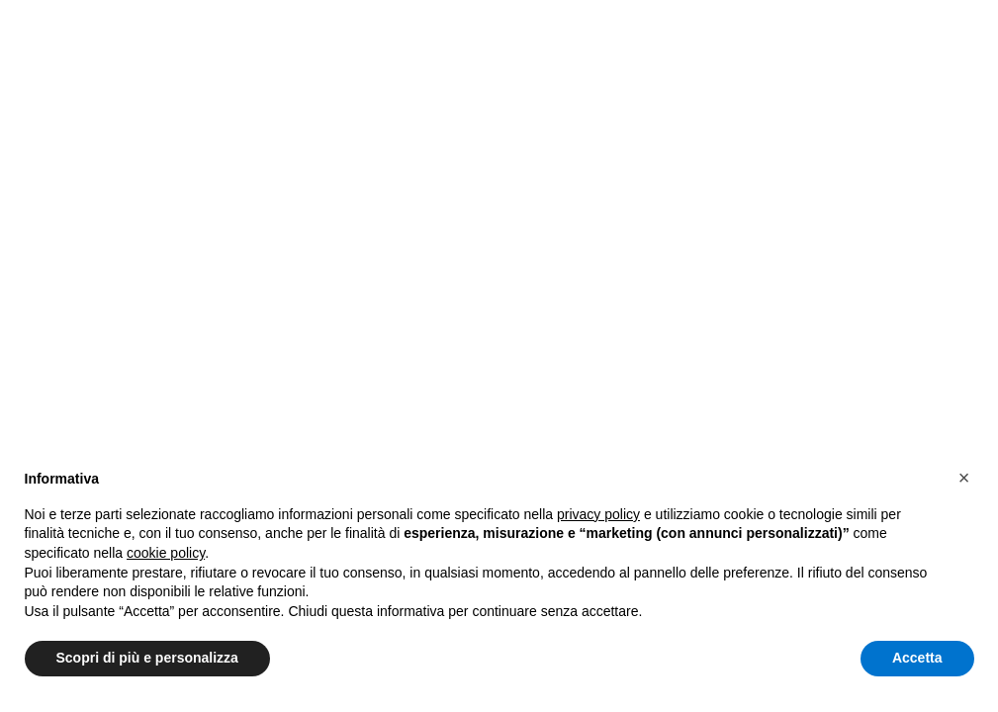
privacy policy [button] (598, 514)
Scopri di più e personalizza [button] (147, 658)
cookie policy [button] (166, 553)
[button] (964, 477)
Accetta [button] (917, 658)
